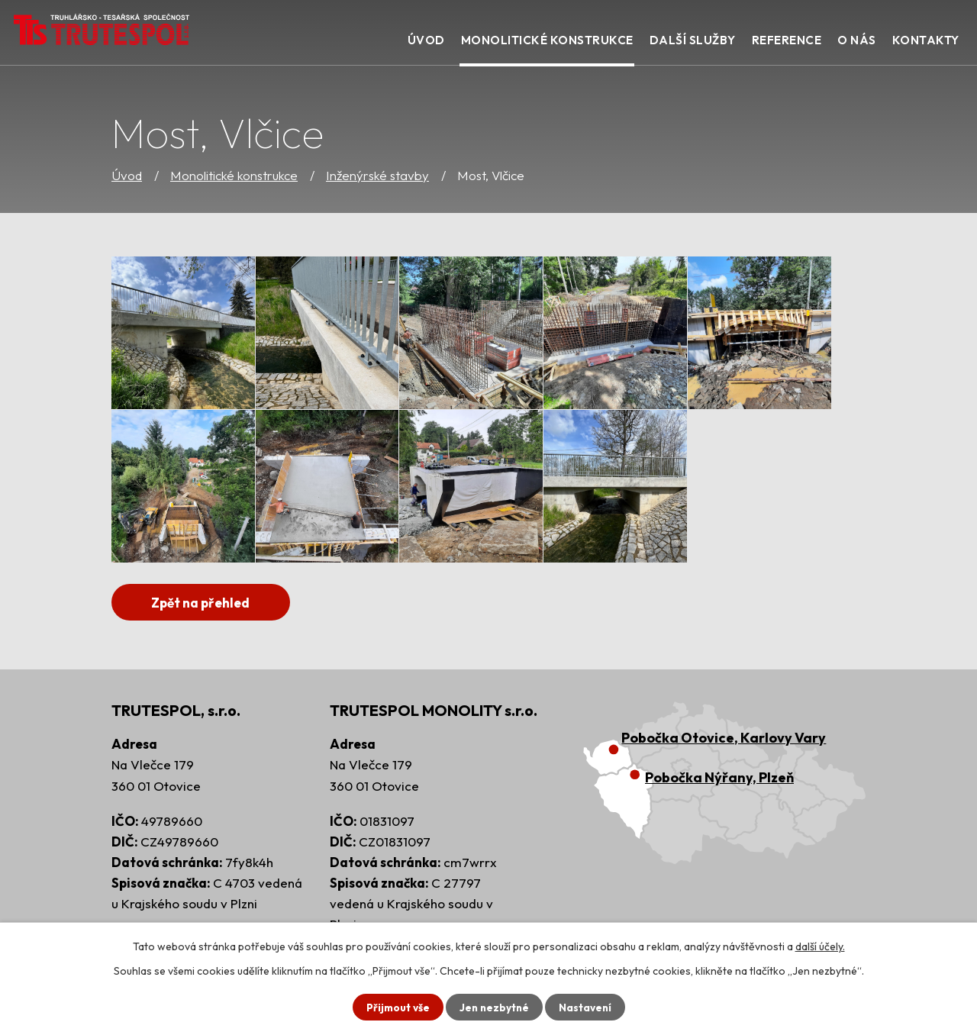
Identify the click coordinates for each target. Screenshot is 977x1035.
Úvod (126, 175)
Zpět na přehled (205, 603)
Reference (787, 40)
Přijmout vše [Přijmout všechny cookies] (395, 1007)
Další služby (693, 40)
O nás (856, 40)
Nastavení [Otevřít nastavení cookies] (586, 1007)
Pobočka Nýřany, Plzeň (719, 778)
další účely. (820, 946)
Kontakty (925, 40)
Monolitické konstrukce (234, 175)
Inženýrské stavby (377, 175)
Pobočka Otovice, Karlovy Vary (723, 738)
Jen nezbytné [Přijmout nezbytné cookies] (494, 1007)
